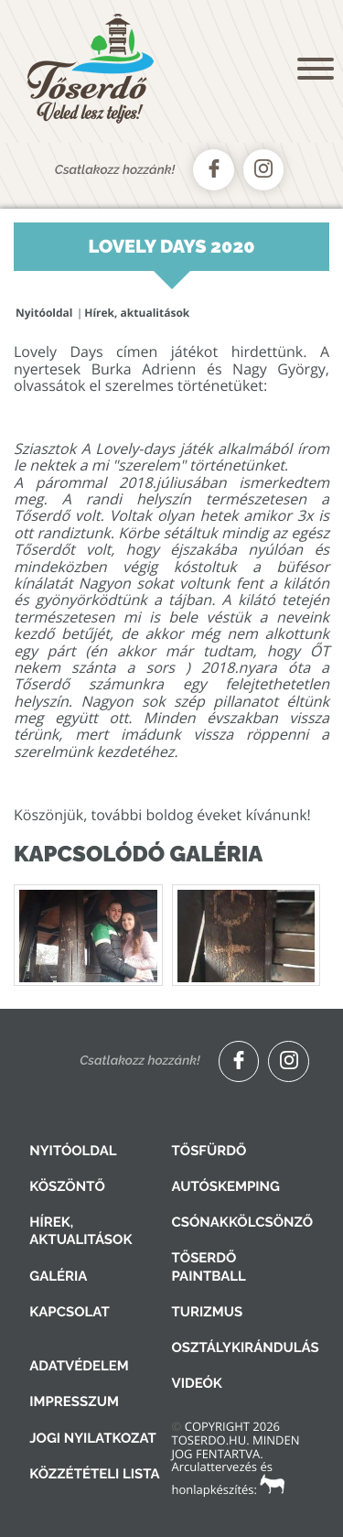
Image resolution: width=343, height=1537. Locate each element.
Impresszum (74, 1401)
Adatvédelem (78, 1366)
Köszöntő (67, 1186)
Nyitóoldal (44, 312)
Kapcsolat (69, 1312)
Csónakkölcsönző (243, 1222)
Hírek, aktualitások (136, 312)
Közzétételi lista (94, 1474)
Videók (197, 1383)
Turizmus (207, 1312)
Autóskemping (226, 1186)
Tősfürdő (209, 1150)
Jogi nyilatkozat (92, 1438)
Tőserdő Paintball (209, 1266)
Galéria (58, 1276)
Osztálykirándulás (245, 1347)
